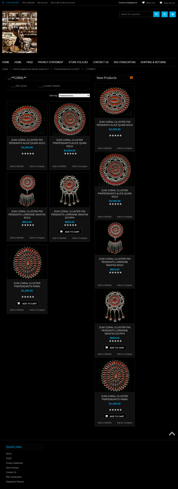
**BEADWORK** (12, 106)
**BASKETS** (10, 92)
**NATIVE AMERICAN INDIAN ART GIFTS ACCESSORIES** (20, 140)
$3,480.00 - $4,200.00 (14, 237)
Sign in (53, 3)
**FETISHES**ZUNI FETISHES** (19, 127)
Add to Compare (77, 166)
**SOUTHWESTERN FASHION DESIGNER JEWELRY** (18, 175)
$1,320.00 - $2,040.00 (14, 220)
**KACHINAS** (11, 133)
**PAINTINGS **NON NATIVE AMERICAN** (18, 99)
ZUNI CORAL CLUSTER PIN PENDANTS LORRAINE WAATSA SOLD (67, 214)
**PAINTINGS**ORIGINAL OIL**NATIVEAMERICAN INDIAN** (20, 158)
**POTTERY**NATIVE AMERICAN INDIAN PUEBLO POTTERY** (20, 184)
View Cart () (169, 3)
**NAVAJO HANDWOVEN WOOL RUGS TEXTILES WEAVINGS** (19, 166)
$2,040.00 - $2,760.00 (14, 225)
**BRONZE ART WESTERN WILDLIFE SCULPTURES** (22, 113)
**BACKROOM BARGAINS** (17, 86)
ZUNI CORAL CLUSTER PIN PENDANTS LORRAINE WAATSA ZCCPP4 (110, 214)
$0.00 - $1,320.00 (12, 214)
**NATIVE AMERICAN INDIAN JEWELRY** (30, 69)
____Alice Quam (59, 85)
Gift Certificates (28, 3)
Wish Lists (150, 3)
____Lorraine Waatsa (90, 85)
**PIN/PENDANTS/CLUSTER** (67, 69)
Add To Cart (110, 231)
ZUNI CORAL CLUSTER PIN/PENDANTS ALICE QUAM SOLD (110, 143)
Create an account (67, 3)
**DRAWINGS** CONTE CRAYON (20, 121)
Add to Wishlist (57, 166)
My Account (42, 3)
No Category (10, 197)
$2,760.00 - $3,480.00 (14, 231)
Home (5, 69)
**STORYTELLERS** (14, 192)
